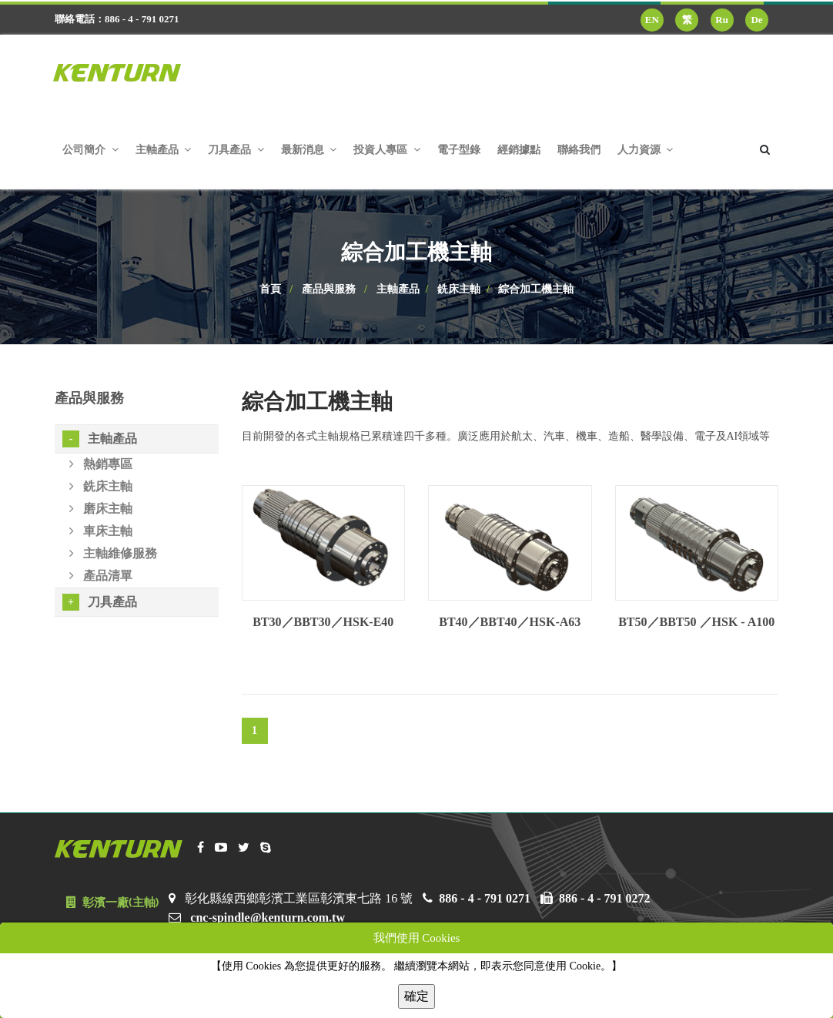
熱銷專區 (100, 463)
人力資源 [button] (645, 150)
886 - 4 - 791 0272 (605, 898)
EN (652, 19)
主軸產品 (398, 289)
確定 (416, 996)
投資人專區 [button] (386, 150)
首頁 (270, 289)
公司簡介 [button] (90, 150)
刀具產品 (99, 602)
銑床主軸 (458, 289)
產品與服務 (329, 289)
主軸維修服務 (113, 553)
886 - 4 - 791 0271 (484, 898)
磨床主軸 (100, 508)
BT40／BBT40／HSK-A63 (509, 621)
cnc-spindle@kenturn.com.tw (267, 917)
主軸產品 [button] (163, 150)
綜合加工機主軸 (536, 289)
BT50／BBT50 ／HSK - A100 (696, 621)
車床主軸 (100, 530)
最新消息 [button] (309, 150)
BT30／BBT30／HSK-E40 (323, 621)
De (756, 19)
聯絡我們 (578, 150)
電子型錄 (458, 150)
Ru (721, 19)
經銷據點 (518, 150)
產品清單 (100, 575)
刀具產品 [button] (236, 150)
